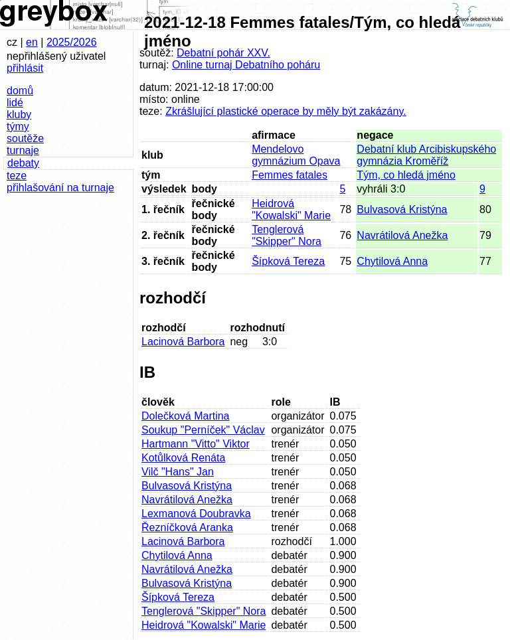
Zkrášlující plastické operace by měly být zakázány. (285, 111)
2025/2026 (71, 42)
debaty (23, 163)
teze (17, 175)
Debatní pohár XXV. (223, 52)
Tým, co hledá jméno (406, 175)
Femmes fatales (289, 175)
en (32, 42)
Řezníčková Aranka (187, 527)
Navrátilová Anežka (402, 235)
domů (20, 90)
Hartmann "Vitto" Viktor (195, 443)
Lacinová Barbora (182, 341)
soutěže (25, 138)
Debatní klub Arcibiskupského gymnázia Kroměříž (426, 155)
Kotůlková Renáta (183, 457)
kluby (19, 114)
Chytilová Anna (392, 261)
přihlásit (25, 68)
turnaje (23, 150)
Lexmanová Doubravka (196, 513)
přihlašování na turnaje (60, 187)
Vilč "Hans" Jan (177, 471)
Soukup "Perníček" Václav (203, 430)
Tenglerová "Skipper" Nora (286, 235)
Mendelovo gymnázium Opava (296, 155)
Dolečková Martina (185, 416)
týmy (18, 126)
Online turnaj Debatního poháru (246, 64)
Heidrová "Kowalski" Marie (291, 209)
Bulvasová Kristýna (402, 209)
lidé (15, 102)
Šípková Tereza (288, 261)
